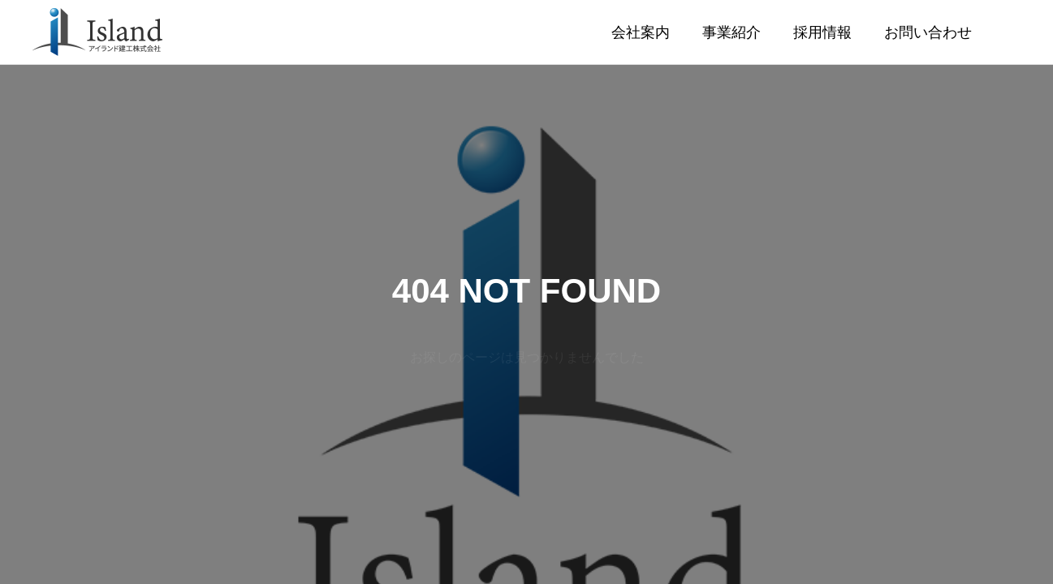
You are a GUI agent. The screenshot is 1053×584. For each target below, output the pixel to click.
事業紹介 (731, 32)
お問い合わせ (928, 32)
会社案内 (640, 32)
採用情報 (822, 32)
